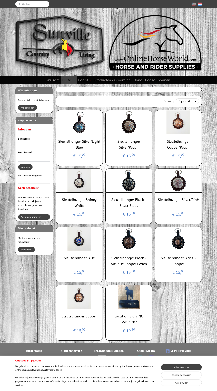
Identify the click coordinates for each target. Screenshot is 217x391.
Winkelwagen (27, 107)
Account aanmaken (31, 217)
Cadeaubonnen (157, 80)
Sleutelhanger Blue (79, 258)
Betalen (34, 357)
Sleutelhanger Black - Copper (178, 261)
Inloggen (25, 167)
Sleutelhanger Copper (79, 316)
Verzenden (34, 361)
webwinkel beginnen (116, 385)
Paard (85, 80)
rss (105, 385)
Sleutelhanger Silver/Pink (178, 200)
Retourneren (34, 365)
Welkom (53, 80)
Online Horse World (178, 351)
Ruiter (68, 80)
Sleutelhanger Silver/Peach (128, 144)
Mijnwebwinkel (142, 385)
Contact (71, 357)
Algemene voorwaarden (71, 361)
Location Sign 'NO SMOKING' (128, 319)
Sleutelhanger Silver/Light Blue (79, 144)
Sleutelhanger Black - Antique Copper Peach (129, 261)
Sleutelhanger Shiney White (79, 203)
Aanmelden (26, 249)
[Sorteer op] (187, 101)
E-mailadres (24, 138)
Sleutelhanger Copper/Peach (178, 144)
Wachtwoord (25, 152)
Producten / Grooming (112, 80)
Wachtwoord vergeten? (30, 175)
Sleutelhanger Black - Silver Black (128, 203)
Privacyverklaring (71, 365)
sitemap (99, 385)
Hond (137, 80)
